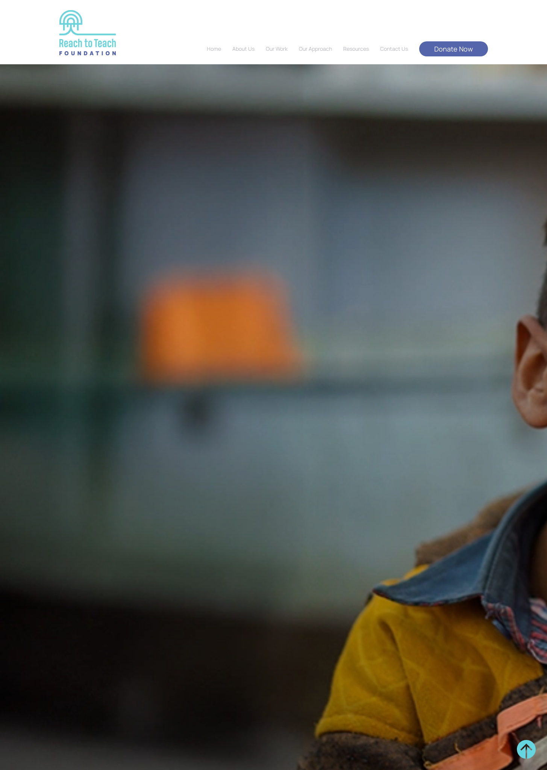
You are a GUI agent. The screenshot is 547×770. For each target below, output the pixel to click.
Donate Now (453, 48)
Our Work (277, 48)
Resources (356, 48)
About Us (243, 48)
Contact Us (394, 48)
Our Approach (315, 48)
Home (214, 48)
